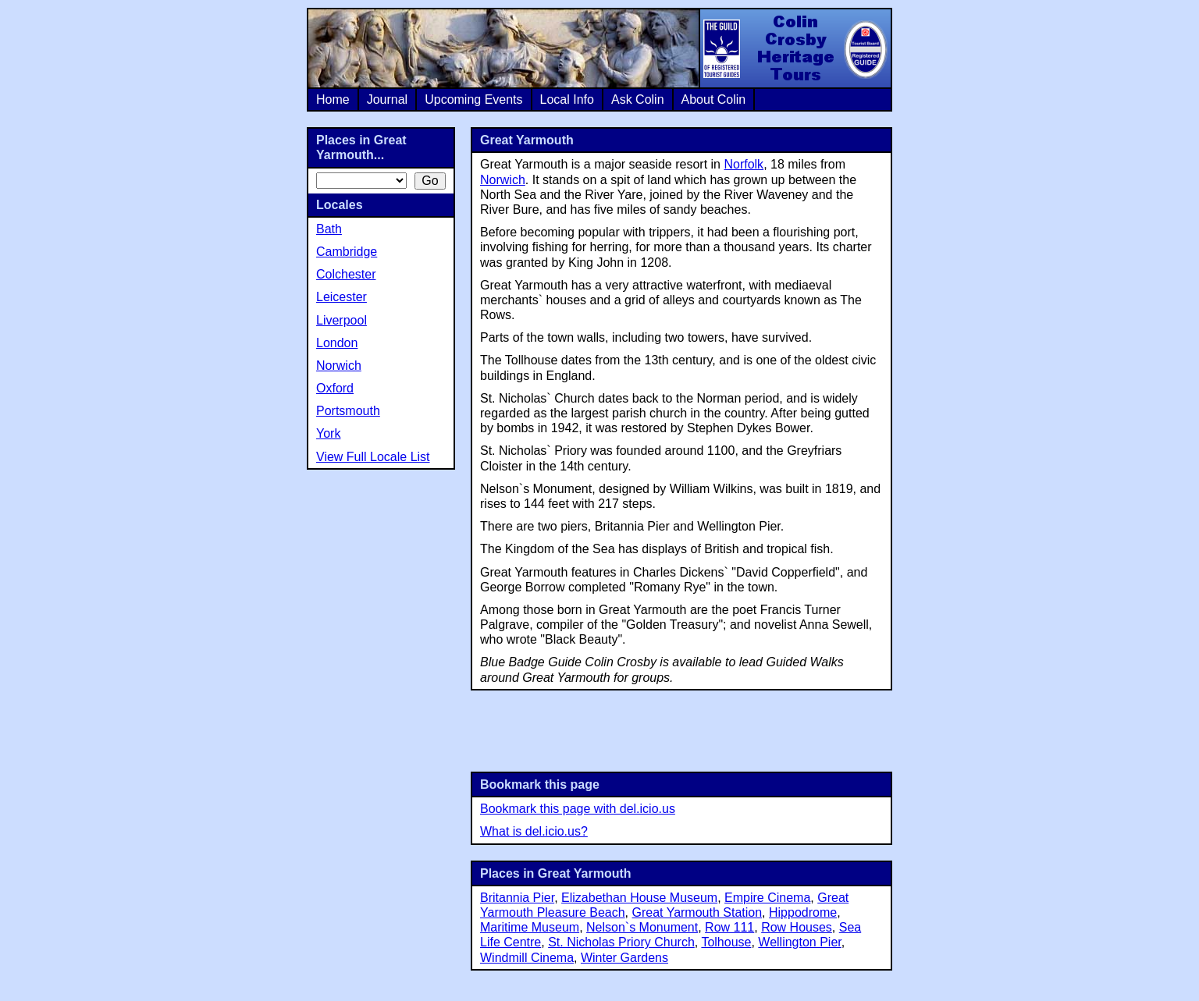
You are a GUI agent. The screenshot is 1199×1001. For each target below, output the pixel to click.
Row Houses (796, 927)
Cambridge (346, 251)
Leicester (341, 296)
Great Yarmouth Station (697, 912)
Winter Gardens (624, 957)
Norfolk (743, 164)
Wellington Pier (799, 942)
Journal (387, 99)
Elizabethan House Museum (639, 897)
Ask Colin (637, 99)
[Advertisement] (681, 729)
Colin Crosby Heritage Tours (795, 48)
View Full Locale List (373, 456)
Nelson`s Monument (642, 927)
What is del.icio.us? (534, 831)
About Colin (713, 99)
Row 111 (729, 927)
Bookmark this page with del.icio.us (577, 808)
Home (333, 99)
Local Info (567, 99)
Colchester (345, 274)
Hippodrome (803, 912)
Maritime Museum (529, 927)
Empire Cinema (767, 897)
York (328, 433)
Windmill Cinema (527, 957)
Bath (329, 229)
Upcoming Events (473, 99)
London (337, 343)
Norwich (502, 179)
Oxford (335, 388)
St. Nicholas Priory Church (621, 942)
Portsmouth (348, 410)
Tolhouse (726, 942)
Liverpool (341, 320)
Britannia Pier (517, 897)
